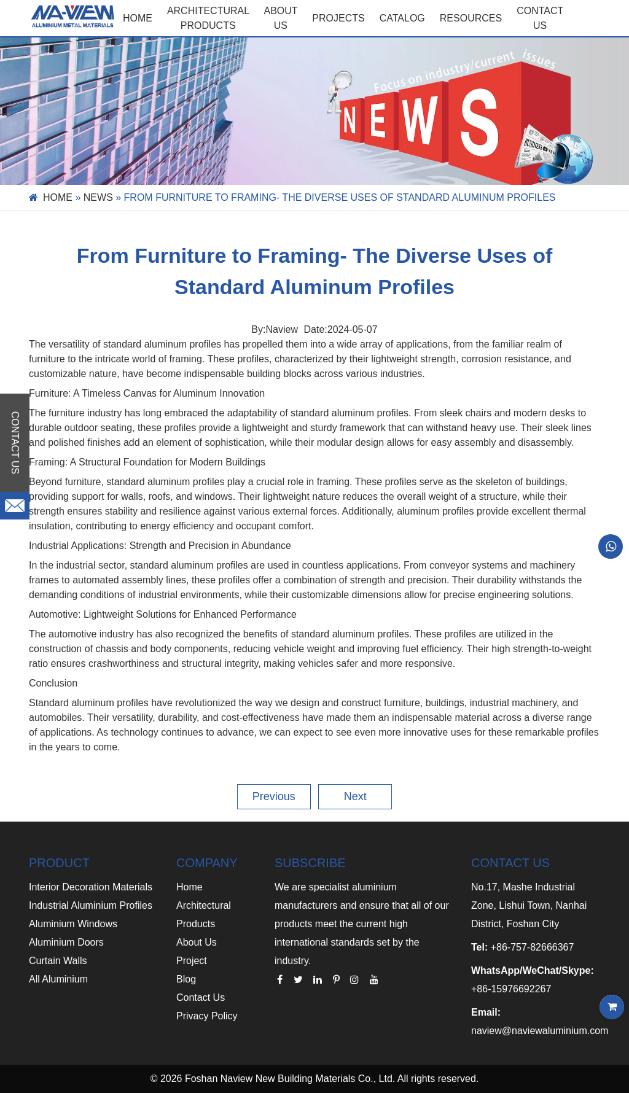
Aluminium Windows (73, 924)
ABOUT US (281, 18)
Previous (273, 796)
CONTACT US (540, 18)
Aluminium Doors (66, 942)
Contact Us (200, 997)
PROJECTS (338, 18)
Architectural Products (208, 18)
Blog (186, 979)
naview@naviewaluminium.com (539, 1030)
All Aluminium (58, 979)
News (98, 197)
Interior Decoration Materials (90, 887)
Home (137, 18)
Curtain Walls (58, 960)
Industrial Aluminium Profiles (90, 905)
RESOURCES (471, 18)
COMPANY (207, 862)
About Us (196, 942)
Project (191, 960)
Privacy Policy (207, 1016)
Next (355, 796)
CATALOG (402, 18)
